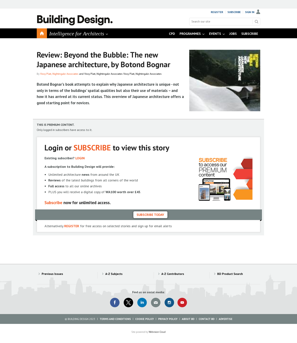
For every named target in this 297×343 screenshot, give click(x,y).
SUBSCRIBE (92, 147)
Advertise (225, 319)
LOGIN (80, 158)
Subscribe (234, 12)
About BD (188, 319)
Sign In (249, 12)
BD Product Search (230, 274)
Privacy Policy (167, 319)
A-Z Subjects (114, 274)
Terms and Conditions (115, 319)
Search (256, 22)
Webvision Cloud (157, 331)
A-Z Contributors (172, 274)
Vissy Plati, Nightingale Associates (59, 73)
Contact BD (206, 319)
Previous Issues (52, 274)
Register (217, 12)
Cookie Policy (144, 319)
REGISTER (71, 226)
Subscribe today (150, 214)
